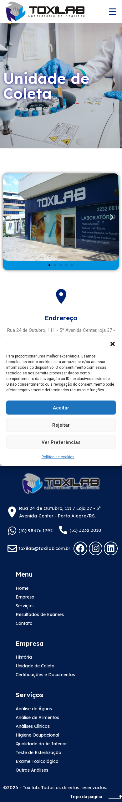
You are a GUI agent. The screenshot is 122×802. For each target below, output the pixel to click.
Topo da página (96, 796)
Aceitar (61, 407)
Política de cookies (58, 457)
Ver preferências (61, 442)
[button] (112, 344)
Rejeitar (61, 425)
